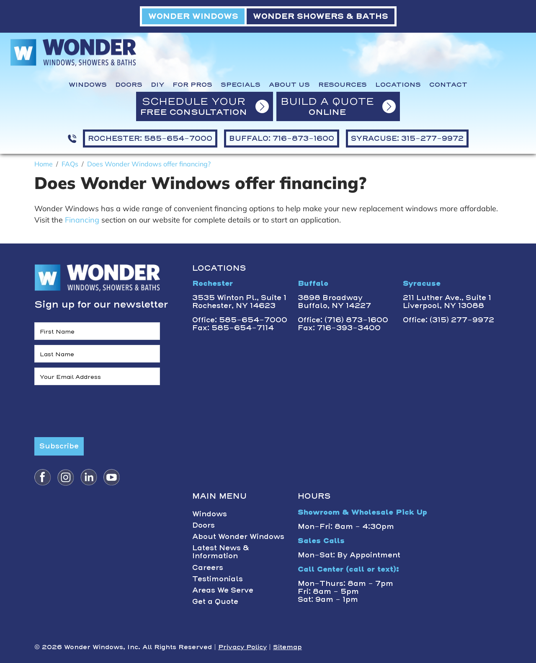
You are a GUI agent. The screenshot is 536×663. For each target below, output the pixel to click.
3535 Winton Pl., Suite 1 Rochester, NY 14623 (239, 301)
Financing (83, 220)
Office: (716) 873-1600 (343, 320)
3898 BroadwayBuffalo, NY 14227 (334, 301)
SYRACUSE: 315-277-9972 (407, 138)
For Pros (192, 84)
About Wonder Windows (238, 536)
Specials (240, 84)
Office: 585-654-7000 (239, 320)
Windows (88, 84)
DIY (157, 84)
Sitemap (287, 647)
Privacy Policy (242, 647)
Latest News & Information (220, 552)
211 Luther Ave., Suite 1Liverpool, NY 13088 (447, 301)
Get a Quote (215, 601)
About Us (289, 84)
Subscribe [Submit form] (59, 446)
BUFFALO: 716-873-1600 (281, 138)
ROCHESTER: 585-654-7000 (150, 138)
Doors (128, 84)
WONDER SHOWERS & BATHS (320, 16)
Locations (398, 84)
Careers (207, 567)
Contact (448, 84)
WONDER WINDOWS (193, 16)
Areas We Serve (222, 590)
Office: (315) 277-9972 (448, 320)
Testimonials (217, 579)
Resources (342, 84)
